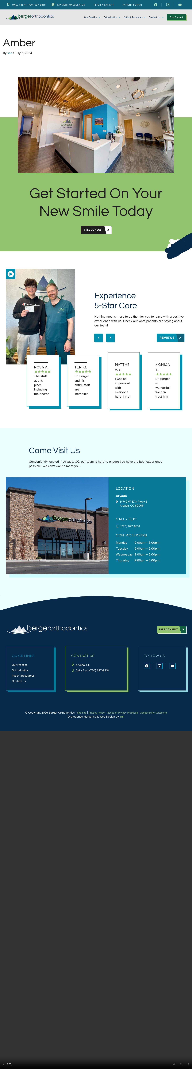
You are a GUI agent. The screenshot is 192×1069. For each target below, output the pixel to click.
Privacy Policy (94, 715)
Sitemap (77, 715)
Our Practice (92, 17)
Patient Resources (134, 17)
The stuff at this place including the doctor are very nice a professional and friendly (41, 386)
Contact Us (156, 17)
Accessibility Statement (157, 715)
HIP (122, 719)
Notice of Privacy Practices (122, 715)
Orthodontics (112, 17)
